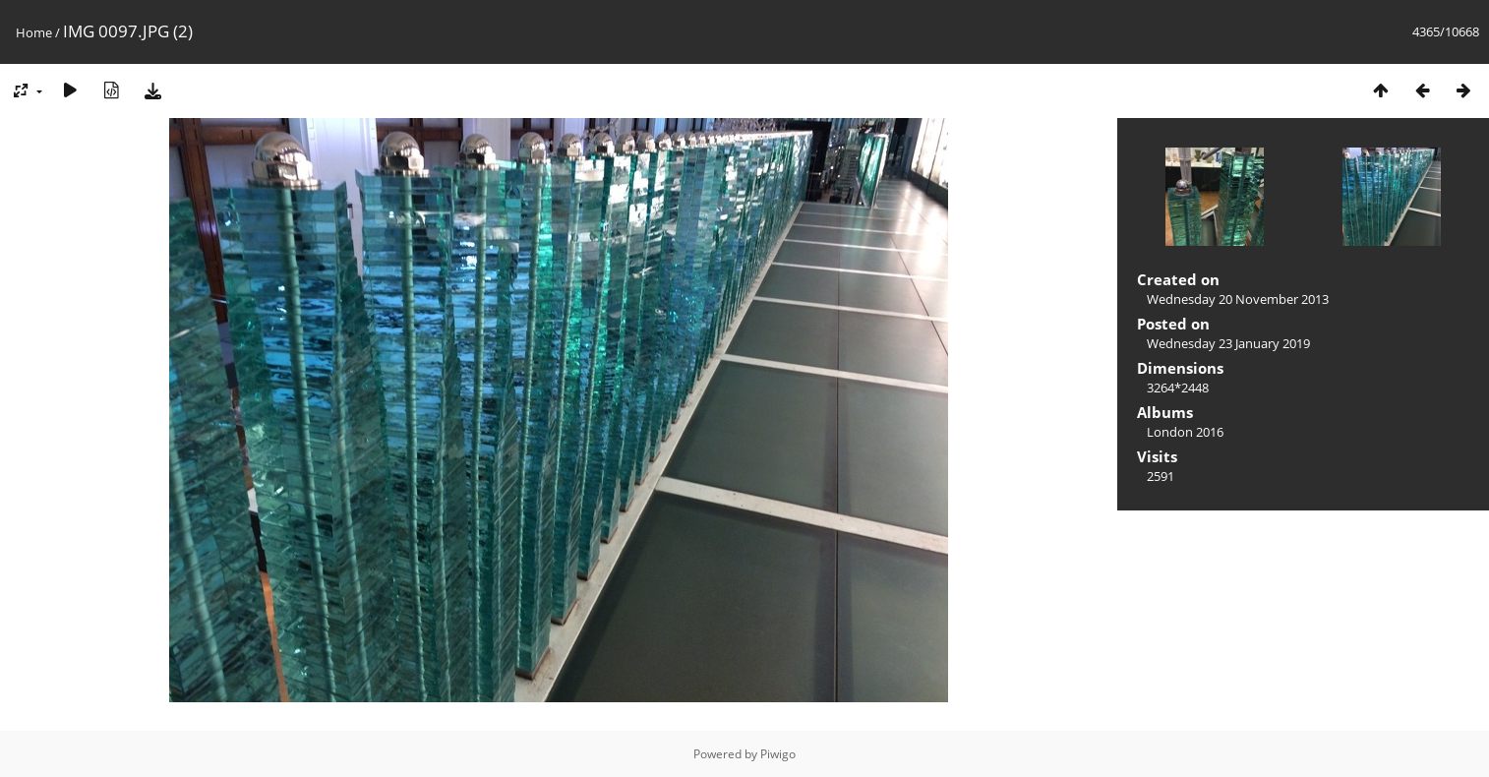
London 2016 (1185, 432)
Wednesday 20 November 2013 (1238, 299)
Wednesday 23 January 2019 (1228, 343)
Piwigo (778, 754)
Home (34, 32)
